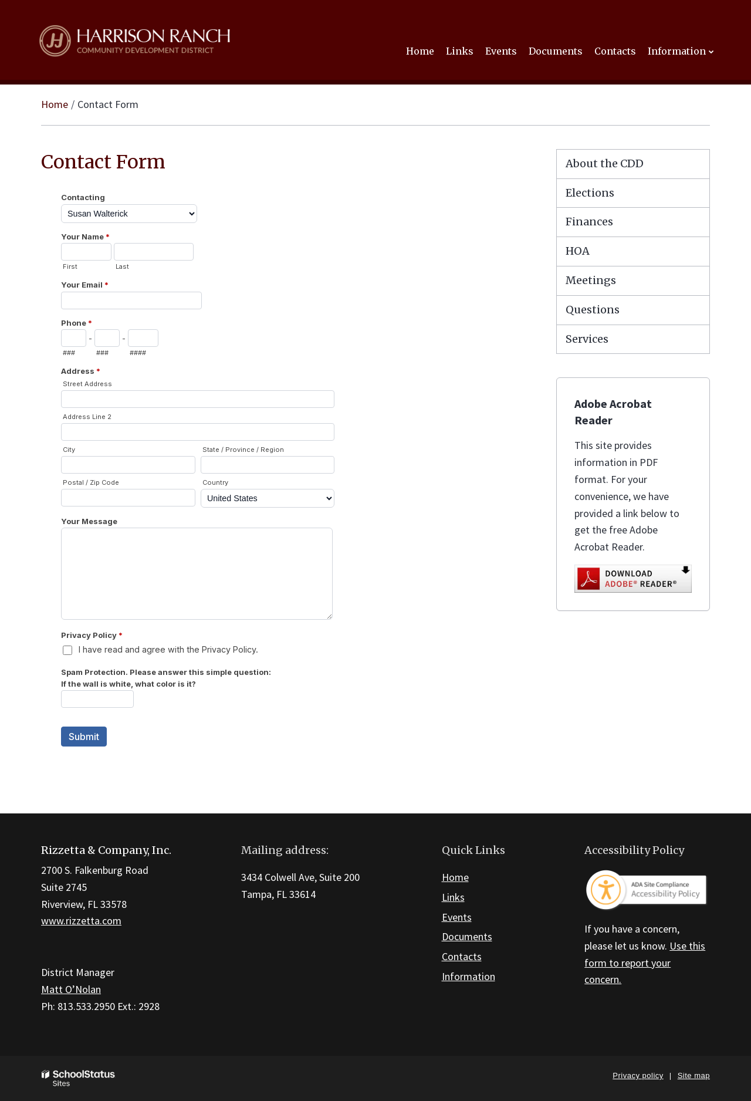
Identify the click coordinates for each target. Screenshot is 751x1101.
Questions (593, 309)
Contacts (462, 956)
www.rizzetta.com (81, 920)
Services (587, 339)
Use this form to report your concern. (644, 963)
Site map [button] (694, 1075)
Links (453, 897)
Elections (590, 193)
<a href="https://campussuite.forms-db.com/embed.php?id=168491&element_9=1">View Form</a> (281, 481)
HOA (578, 251)
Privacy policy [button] (638, 1075)
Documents (467, 936)
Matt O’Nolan (71, 989)
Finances (589, 221)
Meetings (591, 280)
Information (468, 976)
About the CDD (605, 163)
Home (54, 104)
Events (457, 917)
